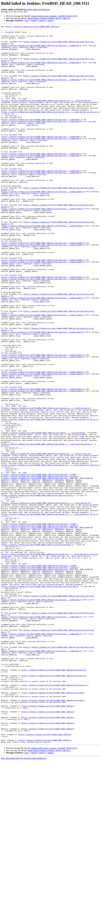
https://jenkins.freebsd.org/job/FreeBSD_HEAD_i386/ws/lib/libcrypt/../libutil (40, 567)
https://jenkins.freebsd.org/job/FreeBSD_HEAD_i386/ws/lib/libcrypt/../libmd (39, 564)
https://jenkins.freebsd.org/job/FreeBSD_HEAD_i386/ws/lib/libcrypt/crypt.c (38, 589)
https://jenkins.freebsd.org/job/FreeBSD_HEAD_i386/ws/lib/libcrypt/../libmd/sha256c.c (43, 286)
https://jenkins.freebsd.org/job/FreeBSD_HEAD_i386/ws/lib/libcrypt (35, 569)
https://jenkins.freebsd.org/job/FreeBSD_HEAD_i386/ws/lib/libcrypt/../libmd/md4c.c (42, 138)
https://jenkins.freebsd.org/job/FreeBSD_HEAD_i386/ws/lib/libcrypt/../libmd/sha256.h (43, 225)
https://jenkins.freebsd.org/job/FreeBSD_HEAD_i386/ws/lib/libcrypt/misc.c (37, 649)
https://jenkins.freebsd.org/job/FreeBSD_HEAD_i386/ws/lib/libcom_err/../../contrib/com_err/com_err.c (50, 129)
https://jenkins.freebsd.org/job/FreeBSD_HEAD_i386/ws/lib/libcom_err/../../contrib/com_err (47, 116)
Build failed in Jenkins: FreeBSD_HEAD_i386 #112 (49, 18)
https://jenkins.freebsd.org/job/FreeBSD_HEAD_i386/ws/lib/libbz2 (53, 826)
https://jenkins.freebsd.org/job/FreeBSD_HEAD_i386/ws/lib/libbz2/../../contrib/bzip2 (44, 514)
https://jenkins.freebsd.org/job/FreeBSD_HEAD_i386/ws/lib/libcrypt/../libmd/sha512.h (43, 352)
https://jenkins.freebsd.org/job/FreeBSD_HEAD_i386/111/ (32, 27)
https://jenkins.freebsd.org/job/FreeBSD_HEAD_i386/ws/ (48, 842)
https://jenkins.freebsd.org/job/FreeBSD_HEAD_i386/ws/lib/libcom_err (55, 817)
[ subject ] (42, 20)
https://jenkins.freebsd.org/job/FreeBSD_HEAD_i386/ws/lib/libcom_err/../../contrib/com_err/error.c (50, 498)
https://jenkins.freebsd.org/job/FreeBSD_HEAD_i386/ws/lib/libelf (53, 835)
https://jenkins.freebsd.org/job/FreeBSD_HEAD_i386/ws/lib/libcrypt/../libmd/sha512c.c (43, 421)
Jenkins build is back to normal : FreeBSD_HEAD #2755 (54, 16)
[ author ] (50, 20)
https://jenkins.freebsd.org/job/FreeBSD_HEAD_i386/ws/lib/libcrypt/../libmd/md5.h (41, 715)
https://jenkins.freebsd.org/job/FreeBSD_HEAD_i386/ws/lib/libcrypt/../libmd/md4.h (41, 49)
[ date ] (27, 20)
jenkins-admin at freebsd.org (38, 9)
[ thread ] (33, 20)
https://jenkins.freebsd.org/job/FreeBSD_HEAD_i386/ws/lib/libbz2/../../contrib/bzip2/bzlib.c (47, 528)
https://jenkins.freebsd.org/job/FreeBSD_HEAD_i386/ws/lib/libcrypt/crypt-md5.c (40, 699)
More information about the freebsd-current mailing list (23, 902)
